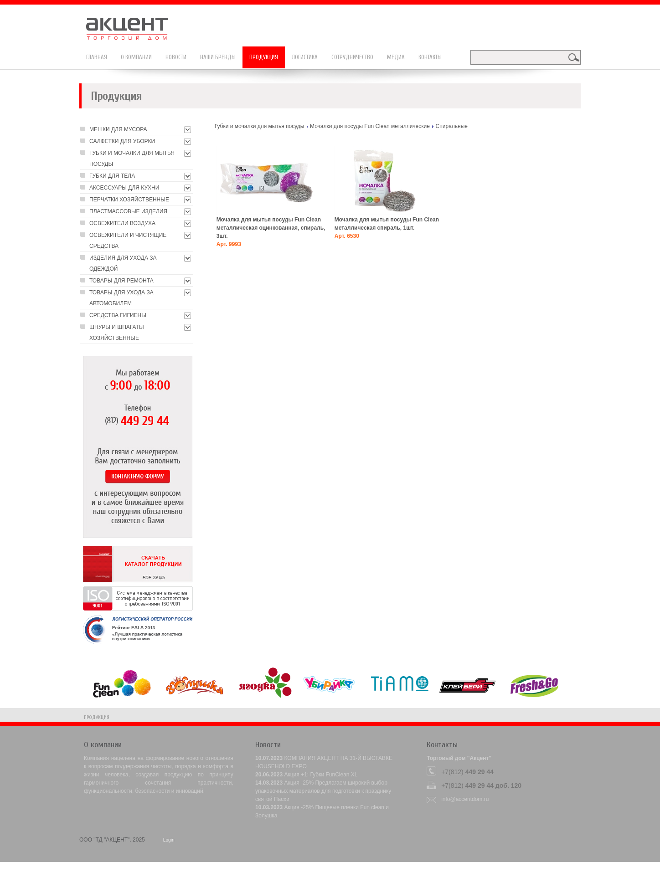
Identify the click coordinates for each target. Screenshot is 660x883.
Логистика (305, 57)
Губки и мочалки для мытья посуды (259, 126)
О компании (136, 57)
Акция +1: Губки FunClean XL (320, 774)
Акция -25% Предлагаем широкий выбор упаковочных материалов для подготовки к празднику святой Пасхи (323, 791)
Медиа (396, 57)
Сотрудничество (352, 57)
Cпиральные (452, 126)
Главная (96, 57)
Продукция (263, 57)
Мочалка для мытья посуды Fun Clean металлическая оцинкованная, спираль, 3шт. (271, 227)
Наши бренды (218, 57)
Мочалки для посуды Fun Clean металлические (370, 126)
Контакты (430, 57)
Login (169, 839)
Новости (175, 57)
